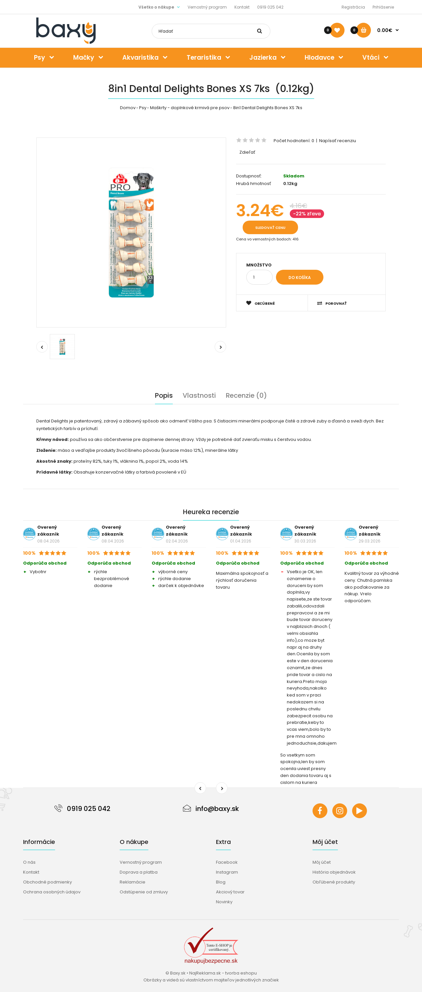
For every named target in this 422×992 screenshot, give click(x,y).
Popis (164, 395)
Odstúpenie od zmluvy (144, 892)
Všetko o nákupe (156, 7)
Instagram (227, 872)
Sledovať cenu (270, 227)
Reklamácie (132, 882)
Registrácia (353, 7)
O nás (29, 862)
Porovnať (332, 303)
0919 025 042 (270, 7)
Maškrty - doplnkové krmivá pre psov (189, 108)
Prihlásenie (383, 7)
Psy (142, 108)
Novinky (224, 902)
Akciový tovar (230, 892)
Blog (221, 882)
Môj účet (322, 862)
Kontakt (242, 7)
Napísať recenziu (337, 141)
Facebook (227, 862)
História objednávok (334, 872)
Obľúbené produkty (334, 882)
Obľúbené (260, 303)
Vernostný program (207, 7)
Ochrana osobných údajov (51, 892)
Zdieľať (247, 152)
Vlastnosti (199, 395)
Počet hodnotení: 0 (294, 141)
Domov (128, 108)
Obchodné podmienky (47, 882)
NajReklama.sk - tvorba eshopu (223, 973)
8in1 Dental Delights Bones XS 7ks (267, 108)
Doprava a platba (139, 872)
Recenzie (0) (246, 395)
